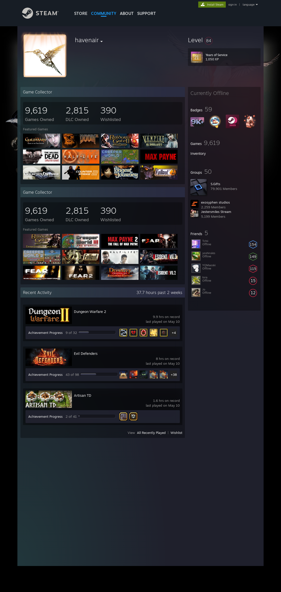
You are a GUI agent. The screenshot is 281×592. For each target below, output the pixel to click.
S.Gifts (215, 184)
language (249, 4)
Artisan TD (82, 395)
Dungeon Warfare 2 (90, 311)
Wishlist (176, 433)
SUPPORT (146, 13)
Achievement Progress (45, 333)
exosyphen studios (215, 202)
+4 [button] (174, 333)
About (127, 13)
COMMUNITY (103, 13)
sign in (232, 4)
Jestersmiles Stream (216, 212)
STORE (81, 13)
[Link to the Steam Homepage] (44, 17)
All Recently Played (151, 433)
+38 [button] (174, 375)
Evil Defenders (86, 353)
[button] (224, 40)
